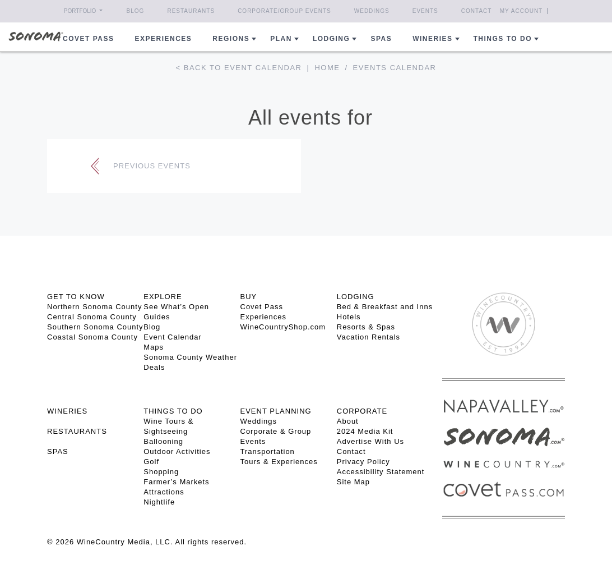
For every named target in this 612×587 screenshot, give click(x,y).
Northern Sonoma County (94, 306)
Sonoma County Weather (190, 357)
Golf (151, 461)
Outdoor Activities (176, 451)
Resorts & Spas (366, 327)
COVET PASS (88, 39)
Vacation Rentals (368, 337)
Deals (154, 367)
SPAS (57, 451)
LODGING (355, 296)
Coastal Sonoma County (92, 337)
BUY (248, 296)
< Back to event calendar (239, 67)
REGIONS (230, 39)
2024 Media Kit (365, 431)
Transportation (267, 451)
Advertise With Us (370, 441)
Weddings (372, 11)
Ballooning (163, 441)
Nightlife (159, 502)
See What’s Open (176, 306)
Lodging (331, 39)
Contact (476, 11)
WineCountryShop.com (283, 327)
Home (327, 67)
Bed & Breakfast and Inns (385, 306)
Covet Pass (261, 306)
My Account (521, 11)
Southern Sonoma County (95, 327)
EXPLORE (162, 296)
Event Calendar (172, 337)
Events (425, 11)
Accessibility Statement (381, 471)
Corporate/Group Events (284, 11)
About (348, 421)
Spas (381, 39)
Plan (281, 39)
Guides (156, 317)
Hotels (349, 317)
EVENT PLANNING (276, 411)
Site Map (353, 482)
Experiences (163, 39)
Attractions (163, 492)
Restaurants (191, 11)
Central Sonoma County (92, 317)
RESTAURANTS (77, 431)
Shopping (161, 471)
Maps (153, 347)
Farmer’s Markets (176, 482)
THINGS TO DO (172, 411)
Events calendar (395, 67)
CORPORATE (362, 411)
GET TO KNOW (76, 296)
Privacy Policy (363, 461)
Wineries (432, 39)
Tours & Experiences (279, 461)
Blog (136, 11)
